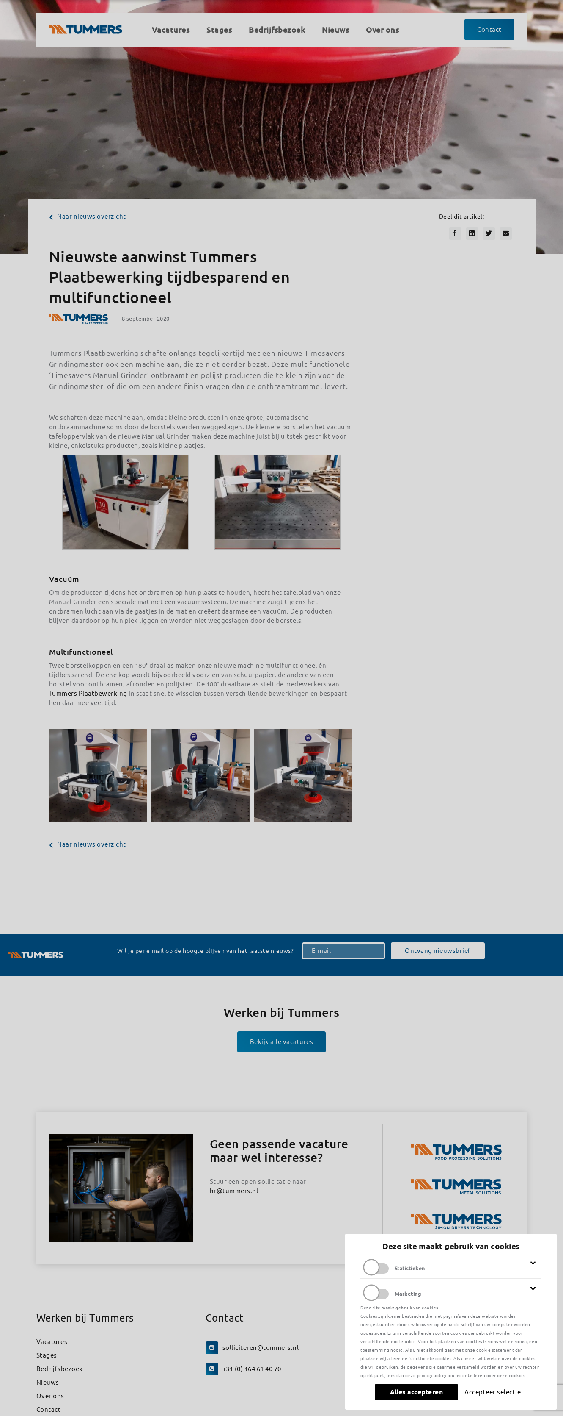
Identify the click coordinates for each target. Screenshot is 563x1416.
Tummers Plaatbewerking (88, 693)
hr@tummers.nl (234, 1190)
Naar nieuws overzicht (87, 216)
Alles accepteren (416, 1392)
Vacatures (52, 1341)
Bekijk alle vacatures (281, 1041)
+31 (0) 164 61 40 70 (251, 1368)
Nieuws (47, 1382)
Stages (46, 1355)
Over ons (50, 1395)
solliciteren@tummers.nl (260, 1347)
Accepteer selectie (492, 1392)
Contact (48, 1409)
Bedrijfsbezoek (59, 1368)
